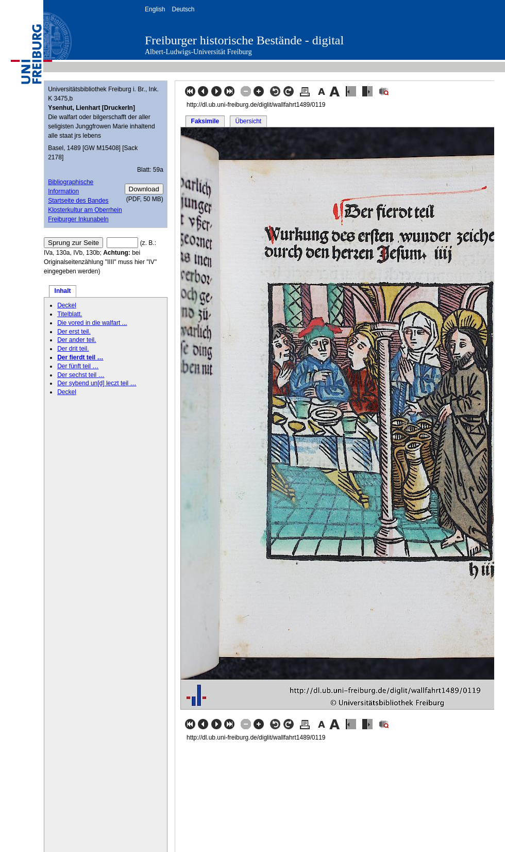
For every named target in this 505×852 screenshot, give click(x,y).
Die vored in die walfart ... (92, 322)
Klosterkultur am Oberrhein (85, 210)
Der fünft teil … (77, 366)
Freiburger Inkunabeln (78, 219)
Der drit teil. (73, 348)
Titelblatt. (69, 314)
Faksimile (205, 121)
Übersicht (248, 121)
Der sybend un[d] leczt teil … (96, 383)
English (155, 9)
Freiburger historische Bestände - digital (244, 40)
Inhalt (63, 290)
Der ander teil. (76, 339)
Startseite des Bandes (78, 200)
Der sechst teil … (80, 375)
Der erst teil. (74, 331)
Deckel (66, 305)
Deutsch (183, 9)
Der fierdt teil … (80, 357)
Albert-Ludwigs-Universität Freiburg (198, 52)
